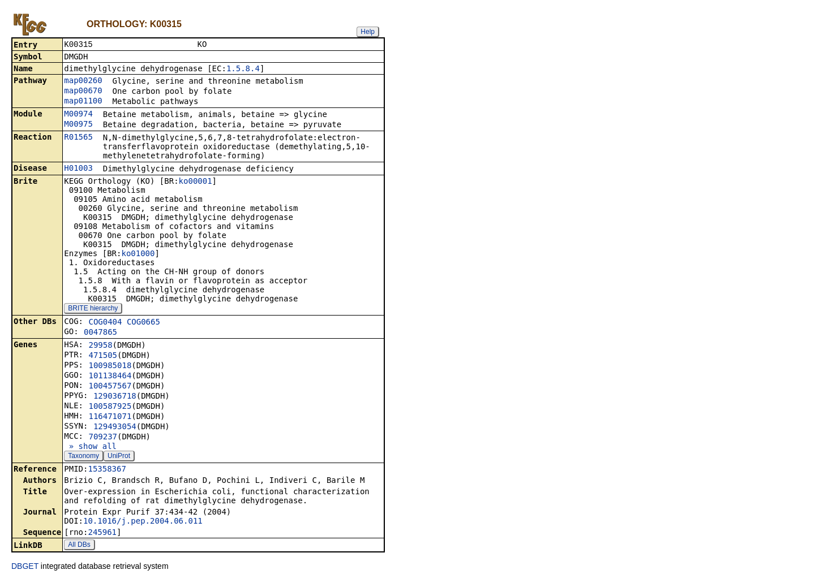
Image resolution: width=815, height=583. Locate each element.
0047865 (100, 333)
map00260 (83, 81)
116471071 (109, 417)
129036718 (114, 396)
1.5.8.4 (243, 69)
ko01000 (138, 254)
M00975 (78, 124)
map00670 (83, 91)
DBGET (24, 567)
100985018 (109, 366)
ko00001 (195, 182)
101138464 (109, 376)
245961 (102, 533)
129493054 (114, 427)
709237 (102, 437)
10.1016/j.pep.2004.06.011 (143, 521)
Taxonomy (83, 457)
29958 (100, 346)
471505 (102, 356)
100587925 (109, 407)
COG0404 (105, 322)
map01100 (83, 101)
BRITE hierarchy (93, 309)
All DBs (79, 546)
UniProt (119, 457)
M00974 (78, 114)
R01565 (78, 137)
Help (368, 32)
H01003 (78, 169)
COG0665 (143, 322)
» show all (90, 447)
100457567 (109, 386)
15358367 (107, 469)
